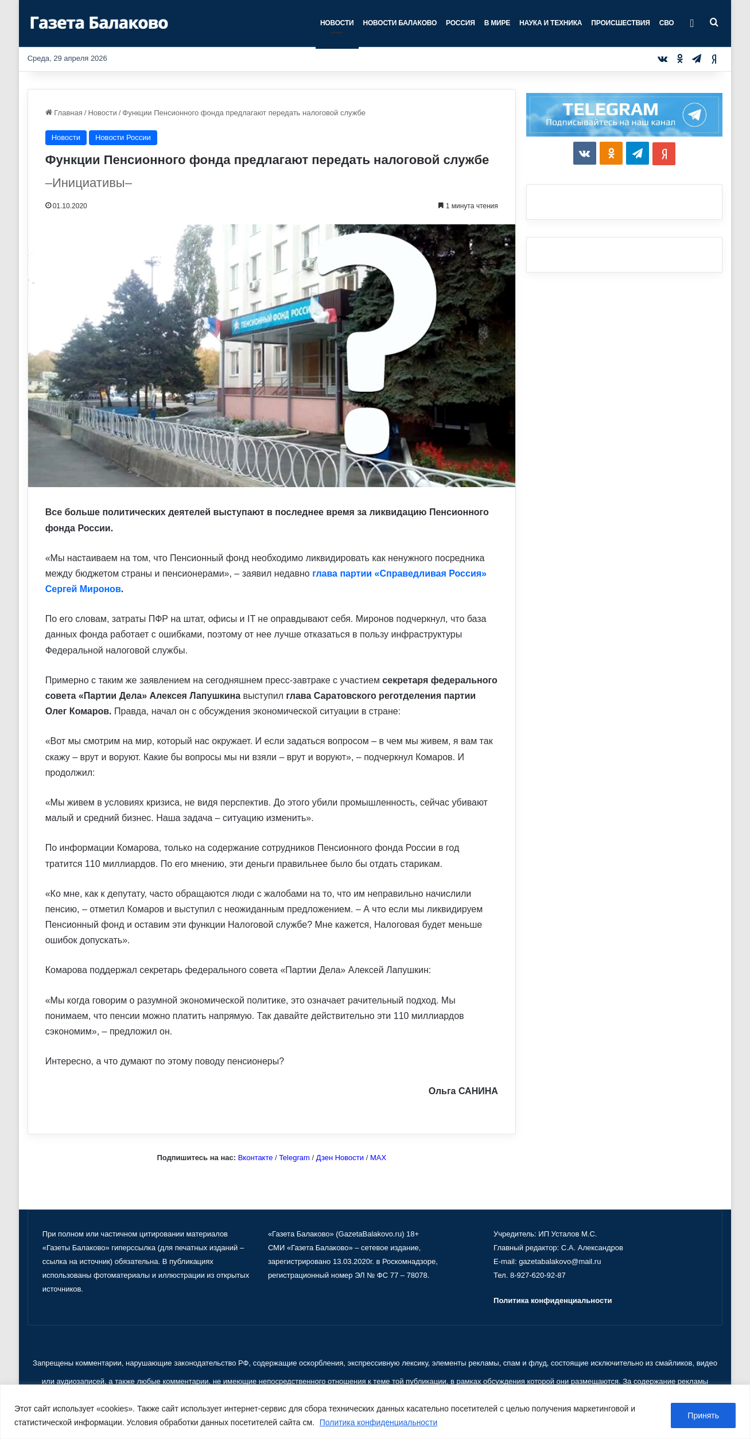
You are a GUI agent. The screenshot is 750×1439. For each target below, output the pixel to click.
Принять (703, 1415)
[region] (375, 1411)
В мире (497, 23)
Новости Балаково (400, 23)
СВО (666, 23)
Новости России (123, 137)
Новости (337, 23)
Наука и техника (550, 23)
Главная (64, 112)
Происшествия (620, 23)
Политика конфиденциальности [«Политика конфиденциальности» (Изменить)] (552, 1300)
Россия (460, 23)
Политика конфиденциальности (379, 1422)
